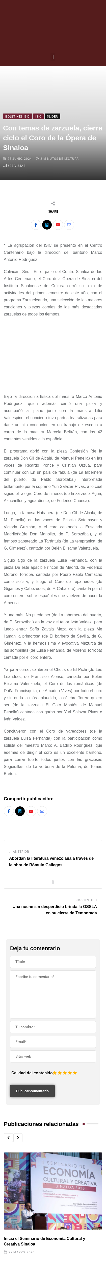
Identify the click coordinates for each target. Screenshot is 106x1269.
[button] (52, 57)
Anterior (21, 851)
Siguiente (84, 900)
